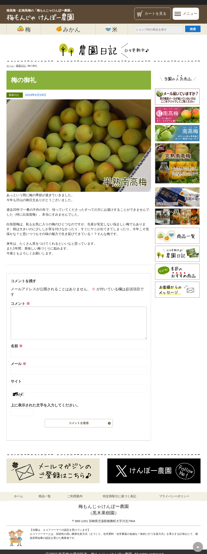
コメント (20, 304)
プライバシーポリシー (174, 496)
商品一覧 (45, 496)
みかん (68, 29)
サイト (16, 381)
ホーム (18, 496)
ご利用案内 (74, 496)
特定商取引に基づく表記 (119, 496)
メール (18, 364)
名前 (17, 346)
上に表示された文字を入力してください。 (45, 405)
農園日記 (14, 95)
